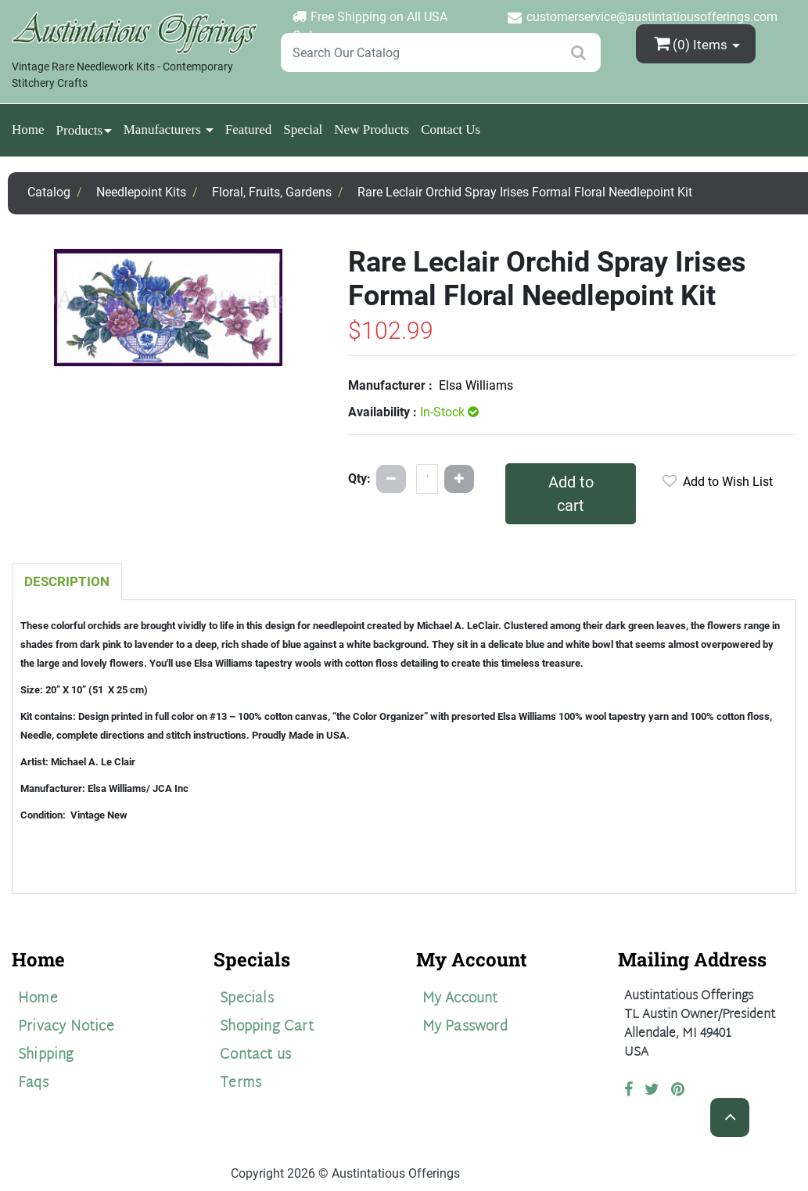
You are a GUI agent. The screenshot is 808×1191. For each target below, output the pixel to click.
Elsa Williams (476, 385)
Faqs (33, 1083)
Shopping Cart (267, 1027)
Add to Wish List (718, 481)
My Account (460, 999)
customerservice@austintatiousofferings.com (651, 16)
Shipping (46, 1055)
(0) (692, 43)
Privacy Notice (66, 1027)
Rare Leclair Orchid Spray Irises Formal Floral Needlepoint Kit (524, 192)
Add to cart (571, 494)
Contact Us (450, 129)
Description (67, 581)
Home (28, 129)
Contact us (255, 1055)
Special (302, 129)
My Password (465, 1027)
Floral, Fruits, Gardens (272, 192)
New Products (371, 129)
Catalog (48, 192)
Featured (248, 129)
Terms (240, 1083)
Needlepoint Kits (141, 192)
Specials (247, 999)
